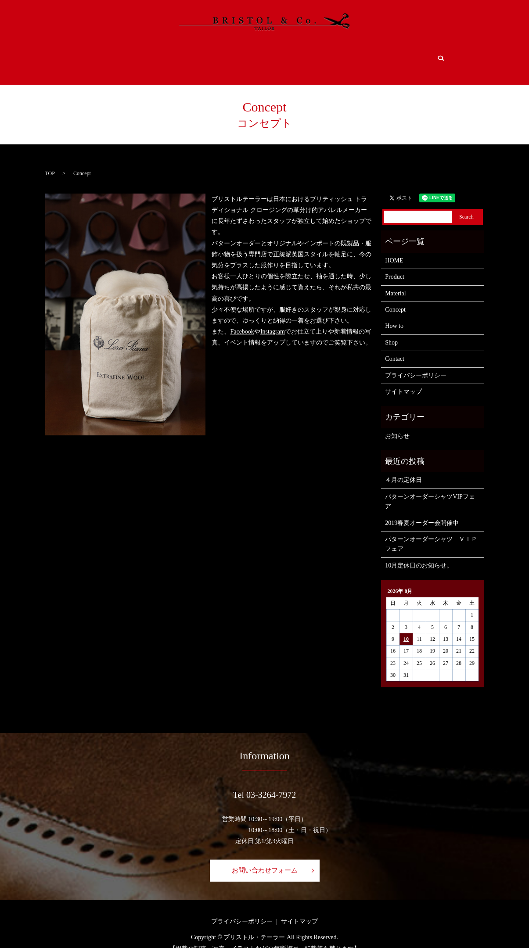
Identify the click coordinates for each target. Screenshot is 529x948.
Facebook (242, 319)
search (439, 55)
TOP (50, 161)
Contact (401, 56)
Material (198, 56)
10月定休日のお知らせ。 (419, 553)
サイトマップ (403, 379)
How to (299, 56)
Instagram (272, 319)
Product (142, 56)
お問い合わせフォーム (265, 858)
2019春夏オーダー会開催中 (422, 510)
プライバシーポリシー (415, 362)
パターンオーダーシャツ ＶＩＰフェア (431, 532)
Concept (251, 56)
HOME (96, 56)
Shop (350, 56)
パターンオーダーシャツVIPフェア (430, 489)
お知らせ (397, 423)
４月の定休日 (403, 467)
